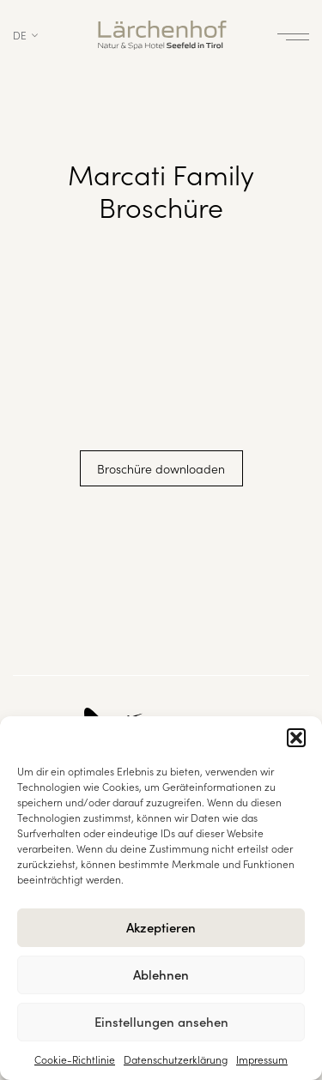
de (20, 34)
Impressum (262, 1059)
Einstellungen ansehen (161, 1021)
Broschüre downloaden (161, 468)
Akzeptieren (161, 927)
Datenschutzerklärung (176, 1059)
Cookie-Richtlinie (74, 1059)
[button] (296, 737)
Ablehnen (161, 974)
